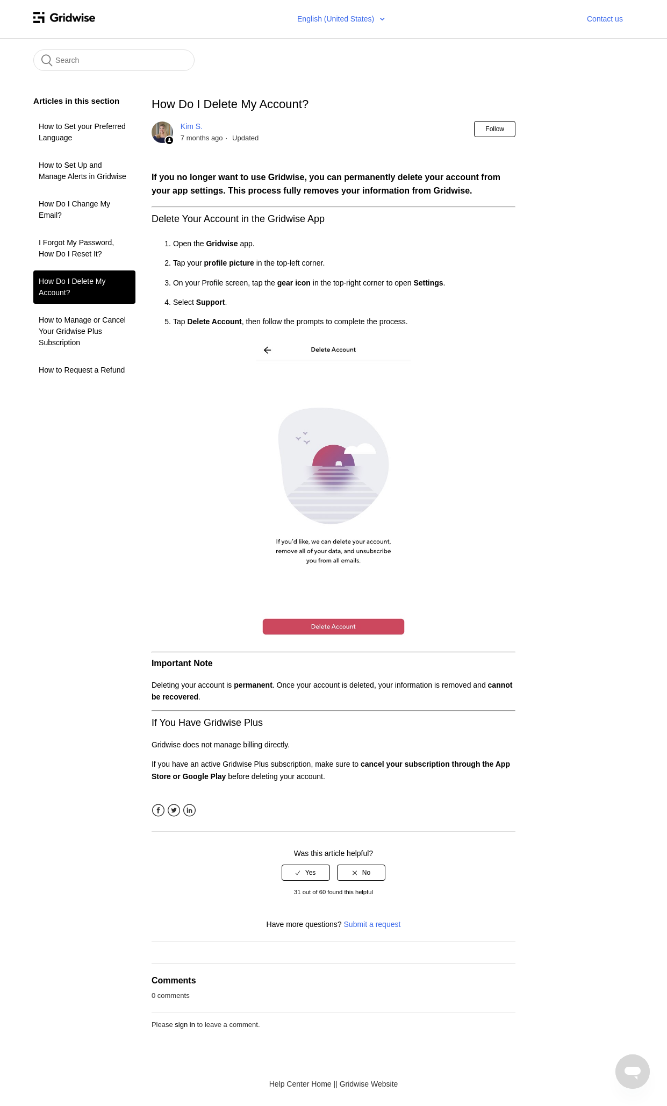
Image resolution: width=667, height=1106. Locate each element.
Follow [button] (494, 129)
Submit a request (372, 924)
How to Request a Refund (82, 370)
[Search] (114, 60)
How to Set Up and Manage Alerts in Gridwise (82, 171)
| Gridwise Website (366, 1084)
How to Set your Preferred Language (82, 132)
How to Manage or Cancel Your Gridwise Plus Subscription (82, 331)
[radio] (306, 873)
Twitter (174, 810)
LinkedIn (189, 810)
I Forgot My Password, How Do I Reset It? (76, 248)
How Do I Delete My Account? (72, 287)
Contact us (605, 19)
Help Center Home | (302, 1084)
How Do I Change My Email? (74, 209)
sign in (185, 1025)
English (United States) (336, 19)
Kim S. (192, 126)
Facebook (158, 810)
